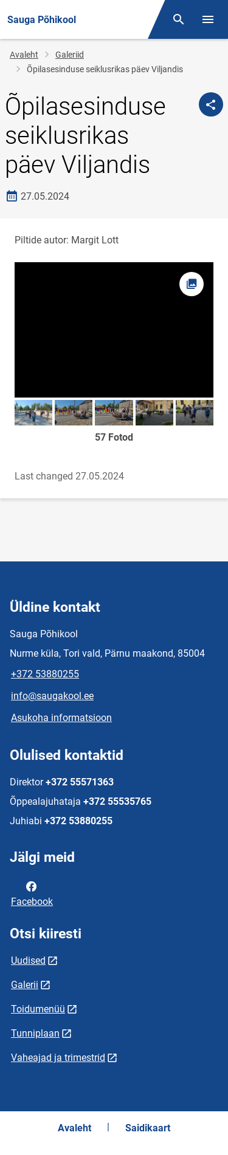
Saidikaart (147, 1128)
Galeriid (69, 54)
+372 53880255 (45, 674)
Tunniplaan (35, 1033)
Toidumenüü (38, 1009)
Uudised (28, 960)
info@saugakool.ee (52, 696)
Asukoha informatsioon (61, 717)
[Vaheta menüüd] (208, 19)
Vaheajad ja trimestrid (58, 1057)
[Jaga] (211, 104)
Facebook (32, 892)
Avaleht (24, 54)
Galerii (24, 985)
